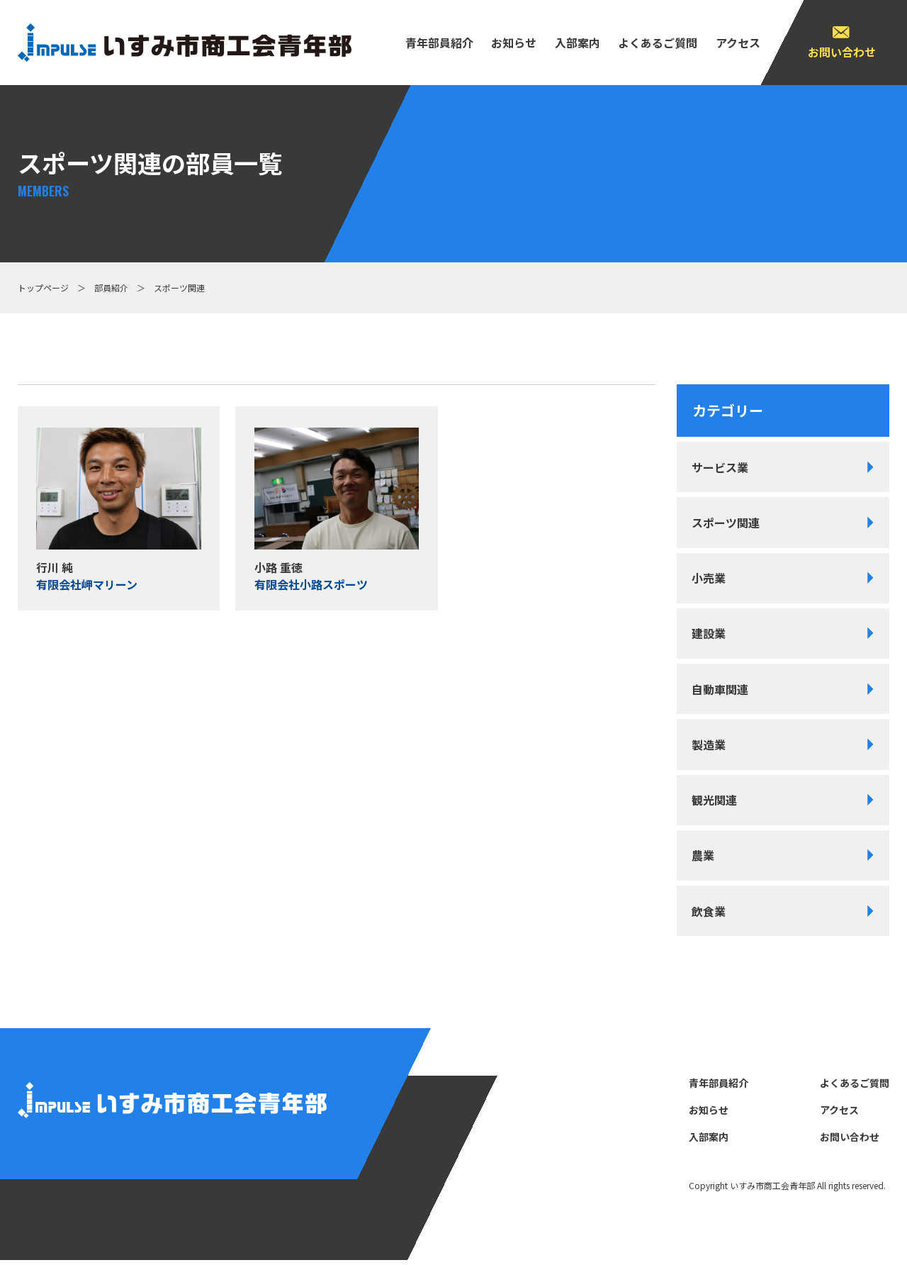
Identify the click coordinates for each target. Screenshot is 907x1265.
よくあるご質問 (657, 42)
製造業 (709, 747)
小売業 (709, 579)
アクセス (738, 42)
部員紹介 (111, 288)
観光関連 (715, 803)
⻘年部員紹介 (439, 42)
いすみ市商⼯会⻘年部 (772, 1190)
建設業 (709, 635)
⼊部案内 (577, 42)
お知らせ (513, 42)
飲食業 (709, 915)
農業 (703, 859)
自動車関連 (720, 691)
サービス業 (720, 467)
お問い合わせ (842, 51)
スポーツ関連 (726, 523)
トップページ (43, 288)
